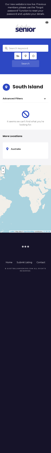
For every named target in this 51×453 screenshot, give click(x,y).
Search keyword (6, 48)
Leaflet (12, 231)
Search (25, 63)
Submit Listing (24, 262)
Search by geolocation (33, 56)
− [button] (3, 171)
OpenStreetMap (29, 231)
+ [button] (3, 168)
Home (9, 262)
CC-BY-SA (46, 231)
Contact (41, 262)
